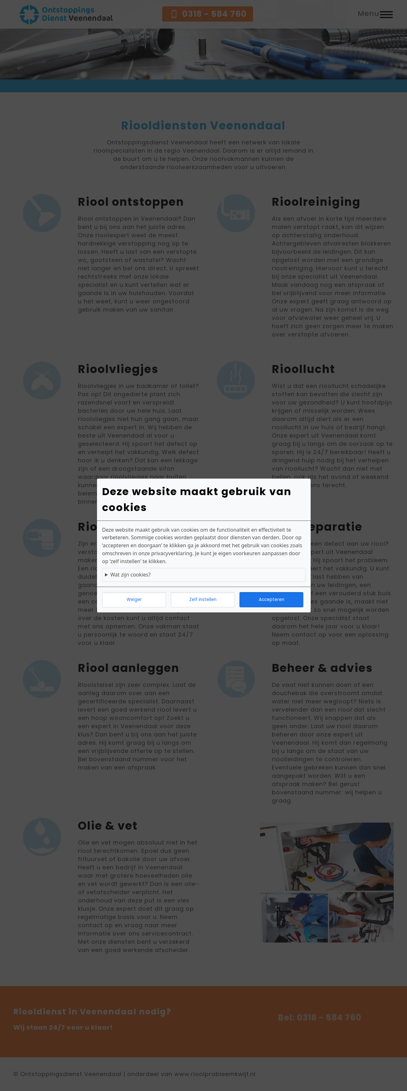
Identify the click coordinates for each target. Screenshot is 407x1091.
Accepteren (271, 600)
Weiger (134, 600)
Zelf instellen (203, 600)
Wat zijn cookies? (130, 574)
